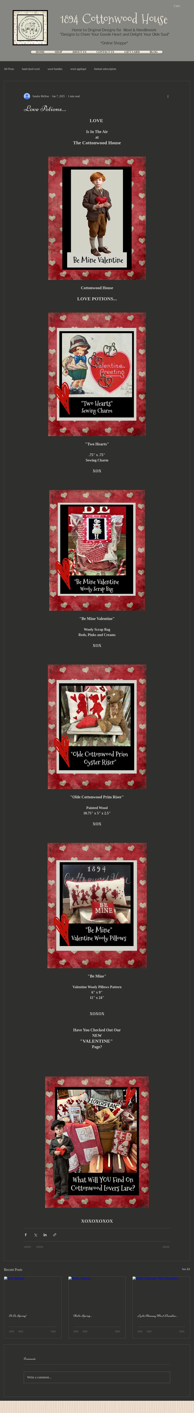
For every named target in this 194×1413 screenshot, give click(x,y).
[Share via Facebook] (26, 1235)
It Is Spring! (18, 1315)
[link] (180, 6)
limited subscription (105, 69)
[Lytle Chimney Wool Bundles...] (161, 1293)
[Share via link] (55, 1235)
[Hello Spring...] (97, 1293)
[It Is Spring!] (32, 1293)
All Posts (9, 69)
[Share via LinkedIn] (45, 1235)
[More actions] (167, 96)
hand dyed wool (31, 69)
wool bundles (55, 69)
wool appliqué (78, 69)
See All (186, 1269)
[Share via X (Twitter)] (35, 1235)
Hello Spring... (82, 1315)
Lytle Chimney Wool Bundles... (157, 1315)
